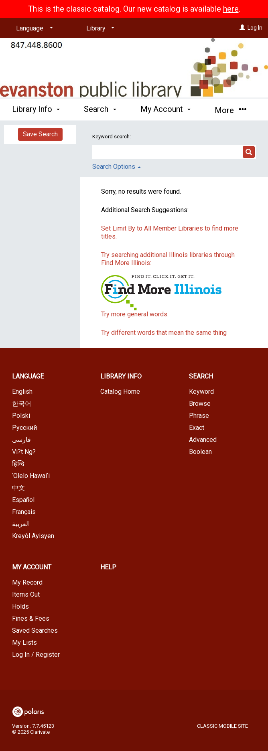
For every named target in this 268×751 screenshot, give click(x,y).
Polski (21, 415)
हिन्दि (18, 464)
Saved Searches (35, 630)
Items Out (26, 594)
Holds (20, 606)
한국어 (21, 403)
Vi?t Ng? (24, 451)
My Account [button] (165, 109)
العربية (21, 524)
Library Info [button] (36, 109)
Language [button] (28, 376)
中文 (18, 488)
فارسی (21, 439)
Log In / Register (36, 654)
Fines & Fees (30, 618)
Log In (255, 27)
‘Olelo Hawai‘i (31, 476)
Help (108, 567)
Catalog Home (120, 391)
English (22, 391)
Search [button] (100, 109)
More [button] (230, 110)
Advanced (203, 439)
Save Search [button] (40, 134)
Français (24, 512)
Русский (24, 427)
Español (23, 500)
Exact (196, 427)
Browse (200, 403)
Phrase (199, 415)
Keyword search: (112, 137)
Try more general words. (135, 314)
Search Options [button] (116, 166)
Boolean (200, 451)
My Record (27, 582)
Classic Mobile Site (222, 726)
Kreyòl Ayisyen (33, 536)
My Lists (24, 642)
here (231, 9)
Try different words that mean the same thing (164, 332)
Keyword (201, 391)
